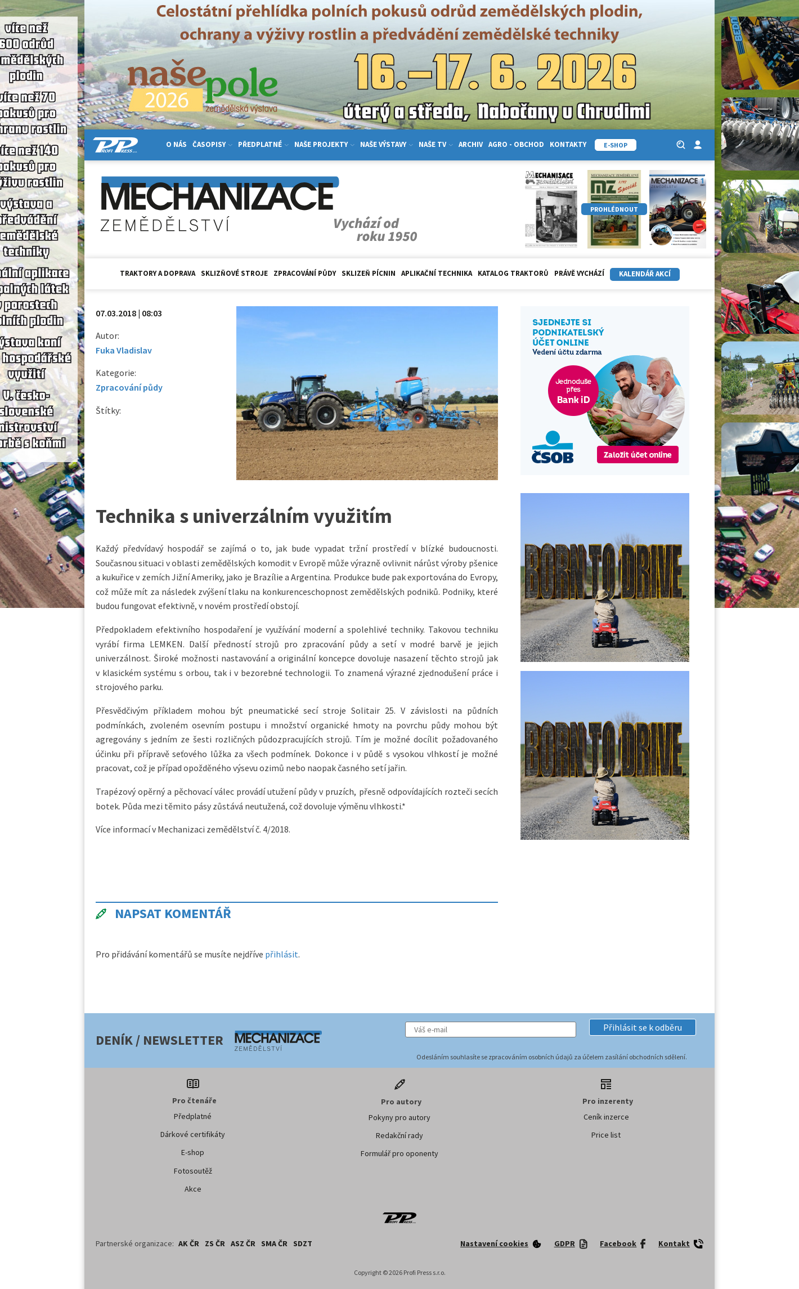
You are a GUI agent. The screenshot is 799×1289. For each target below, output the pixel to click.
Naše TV (436, 144)
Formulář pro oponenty (399, 1153)
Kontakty (568, 144)
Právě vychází (579, 273)
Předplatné (263, 144)
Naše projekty (324, 144)
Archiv (471, 144)
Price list (606, 1135)
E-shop (192, 1152)
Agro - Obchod (516, 144)
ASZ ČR (243, 1243)
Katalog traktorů (513, 273)
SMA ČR (274, 1243)
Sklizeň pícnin (369, 273)
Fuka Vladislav (124, 350)
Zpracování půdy (304, 273)
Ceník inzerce (606, 1117)
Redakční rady (399, 1135)
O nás (176, 144)
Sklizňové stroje (234, 273)
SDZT (302, 1243)
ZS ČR (215, 1243)
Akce (193, 1189)
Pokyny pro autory (399, 1117)
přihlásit (281, 954)
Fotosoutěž (193, 1171)
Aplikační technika (436, 273)
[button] (642, 1027)
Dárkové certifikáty (192, 1134)
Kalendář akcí (645, 274)
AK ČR (188, 1243)
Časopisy (212, 144)
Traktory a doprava (157, 273)
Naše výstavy (386, 144)
